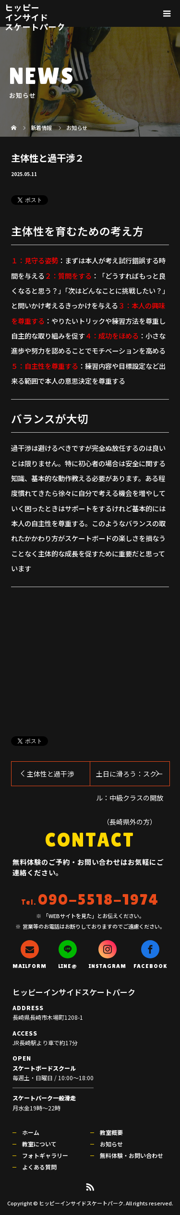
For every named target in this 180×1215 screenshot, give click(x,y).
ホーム (30, 1132)
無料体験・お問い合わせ (131, 1155)
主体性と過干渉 (50, 774)
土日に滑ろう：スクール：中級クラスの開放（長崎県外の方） (129, 777)
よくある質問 (39, 1167)
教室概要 (111, 1132)
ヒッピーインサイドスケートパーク (35, 17)
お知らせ (111, 1144)
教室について (39, 1144)
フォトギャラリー (45, 1155)
